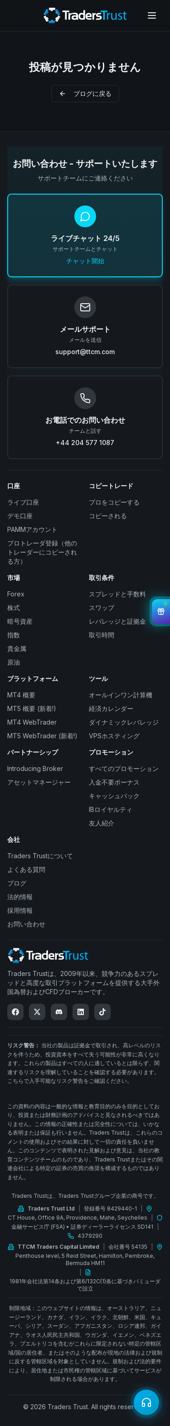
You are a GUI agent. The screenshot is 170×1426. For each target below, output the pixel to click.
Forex (15, 594)
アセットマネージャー (39, 782)
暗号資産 (20, 621)
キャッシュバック (114, 796)
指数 (13, 635)
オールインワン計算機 (120, 695)
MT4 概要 (21, 695)
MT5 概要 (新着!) (31, 708)
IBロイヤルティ (110, 809)
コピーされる (108, 516)
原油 (13, 662)
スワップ (101, 607)
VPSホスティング (114, 736)
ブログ (16, 883)
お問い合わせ (26, 924)
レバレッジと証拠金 (117, 621)
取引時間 (101, 635)
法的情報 (20, 897)
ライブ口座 (23, 502)
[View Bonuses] (161, 611)
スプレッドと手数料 (117, 594)
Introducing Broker (35, 768)
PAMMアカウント (32, 529)
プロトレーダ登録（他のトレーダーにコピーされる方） (42, 552)
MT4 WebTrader (32, 722)
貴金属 (16, 648)
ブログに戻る (85, 93)
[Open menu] (152, 15)
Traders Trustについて (40, 856)
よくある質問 (26, 869)
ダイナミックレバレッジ (124, 722)
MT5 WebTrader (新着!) (42, 736)
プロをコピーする (114, 502)
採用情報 (20, 910)
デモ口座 (20, 516)
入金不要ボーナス (114, 782)
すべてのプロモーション (124, 768)
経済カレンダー (111, 708)
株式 (13, 607)
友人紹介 (101, 823)
